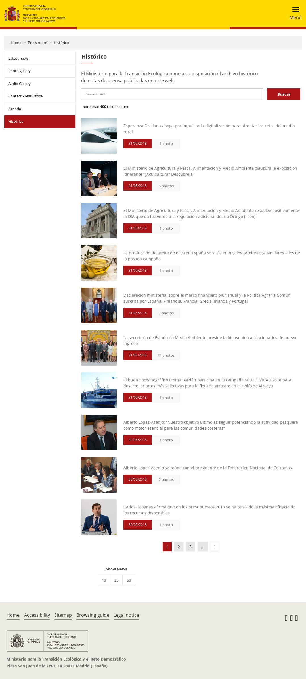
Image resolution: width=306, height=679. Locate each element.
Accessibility (37, 615)
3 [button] (190, 546)
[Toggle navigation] (294, 13)
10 (104, 580)
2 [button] (179, 546)
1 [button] (167, 546)
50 (129, 580)
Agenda (14, 108)
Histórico (61, 42)
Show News (116, 569)
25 (116, 580)
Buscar (283, 94)
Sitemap (63, 615)
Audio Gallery (19, 83)
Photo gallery (19, 70)
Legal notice (126, 615)
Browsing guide (92, 615)
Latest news (18, 58)
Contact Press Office (25, 96)
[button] (214, 547)
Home (16, 42)
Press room (37, 42)
